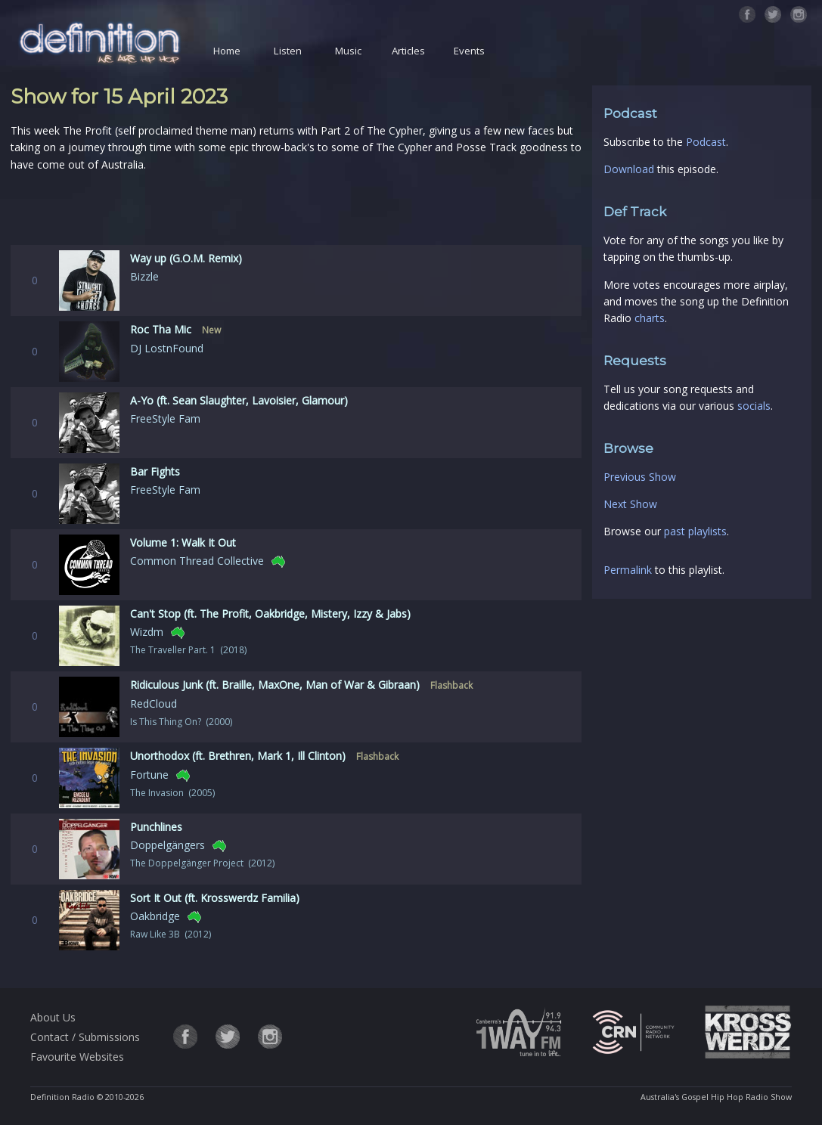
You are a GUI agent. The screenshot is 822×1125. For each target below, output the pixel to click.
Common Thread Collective (197, 560)
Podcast (706, 142)
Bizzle (144, 276)
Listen (288, 50)
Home (226, 50)
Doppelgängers (167, 845)
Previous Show (639, 477)
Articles (408, 50)
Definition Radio (62, 1097)
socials (754, 405)
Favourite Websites (77, 1056)
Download (628, 169)
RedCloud (153, 703)
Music (348, 50)
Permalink (627, 569)
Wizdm (146, 631)
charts (649, 318)
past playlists (695, 531)
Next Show (630, 504)
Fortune (149, 774)
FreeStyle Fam (165, 418)
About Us (53, 1017)
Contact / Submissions (85, 1037)
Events (469, 50)
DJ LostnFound (166, 348)
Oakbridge (155, 916)
